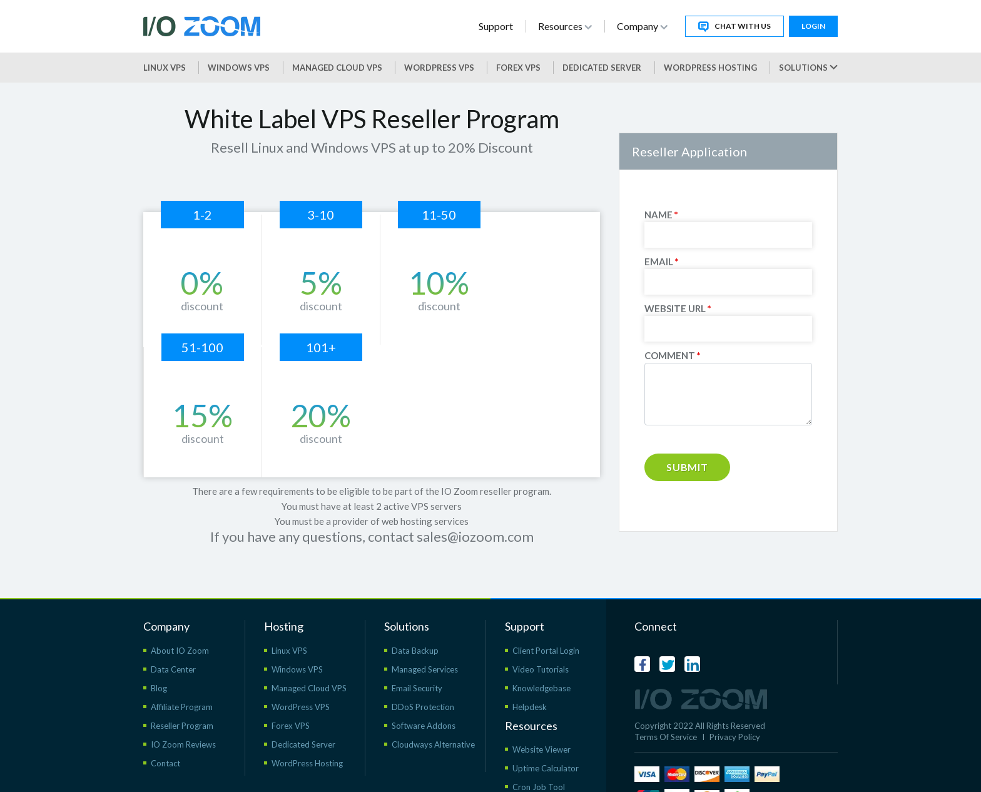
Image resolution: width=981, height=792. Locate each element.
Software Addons (423, 697)
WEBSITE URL (677, 308)
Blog (159, 659)
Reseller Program (182, 697)
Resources (565, 26)
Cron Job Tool (538, 758)
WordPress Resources (552, 777)
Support (496, 26)
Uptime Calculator (545, 739)
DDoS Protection (423, 678)
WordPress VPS (301, 678)
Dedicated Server (601, 68)
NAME (661, 214)
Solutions (808, 68)
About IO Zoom (180, 622)
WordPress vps (439, 68)
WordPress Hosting (710, 68)
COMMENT (672, 355)
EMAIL (661, 261)
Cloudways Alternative (433, 716)
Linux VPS (164, 68)
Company (642, 26)
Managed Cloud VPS (337, 68)
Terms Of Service (665, 708)
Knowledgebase (541, 659)
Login (813, 26)
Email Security (417, 659)
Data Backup (415, 622)
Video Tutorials (540, 641)
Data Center (173, 641)
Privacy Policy (734, 708)
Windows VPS (239, 68)
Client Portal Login (545, 622)
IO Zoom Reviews (183, 716)
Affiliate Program (182, 678)
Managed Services (425, 641)
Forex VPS (518, 68)
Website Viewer (541, 721)
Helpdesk (529, 678)
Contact (165, 734)
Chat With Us (734, 26)
